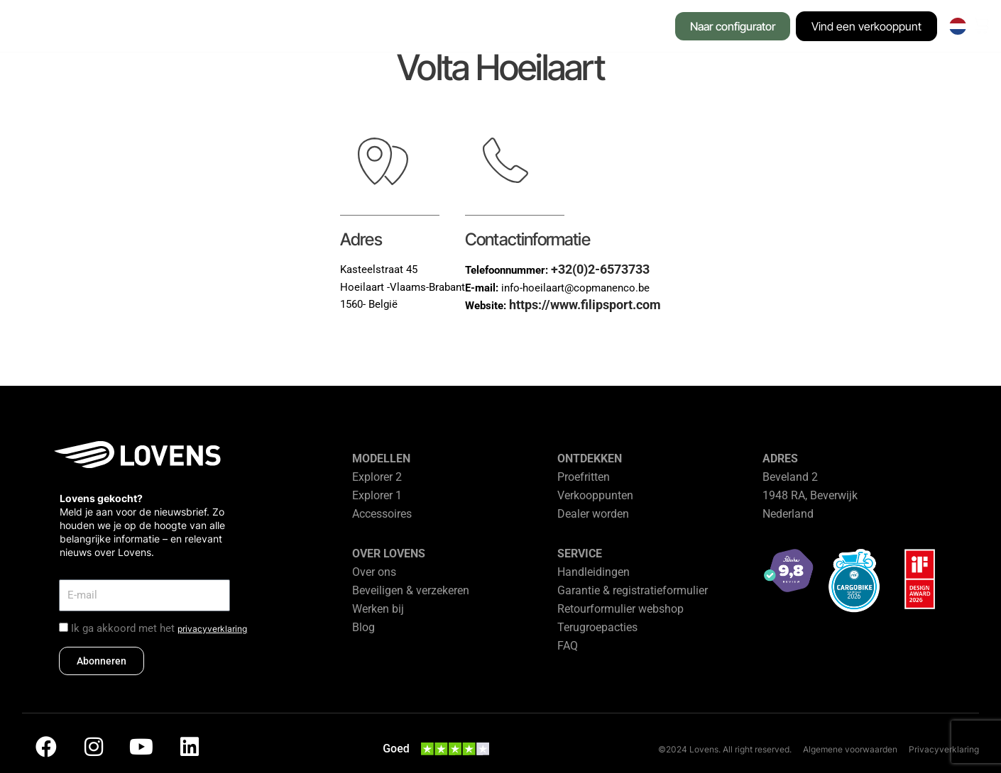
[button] (209, 27)
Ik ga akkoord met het (159, 628)
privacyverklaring (212, 628)
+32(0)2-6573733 (600, 269)
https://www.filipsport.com (585, 304)
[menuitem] (958, 26)
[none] (958, 26)
